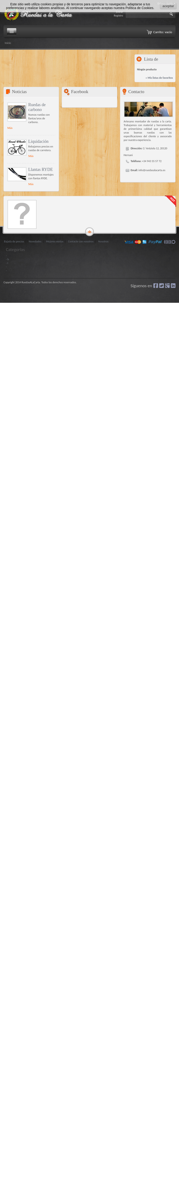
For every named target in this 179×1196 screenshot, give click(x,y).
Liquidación (38, 141)
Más (9, 128)
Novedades (35, 241)
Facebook (155, 285)
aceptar (168, 6)
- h (7, 259)
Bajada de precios (14, 241)
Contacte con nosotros (80, 241)
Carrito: (162, 32)
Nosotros (103, 241)
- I (7, 263)
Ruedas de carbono (36, 107)
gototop (89, 232)
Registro (118, 15)
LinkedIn (173, 285)
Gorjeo (161, 285)
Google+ (167, 285)
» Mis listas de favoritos (159, 77)
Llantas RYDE (40, 169)
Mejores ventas (55, 241)
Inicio (8, 43)
